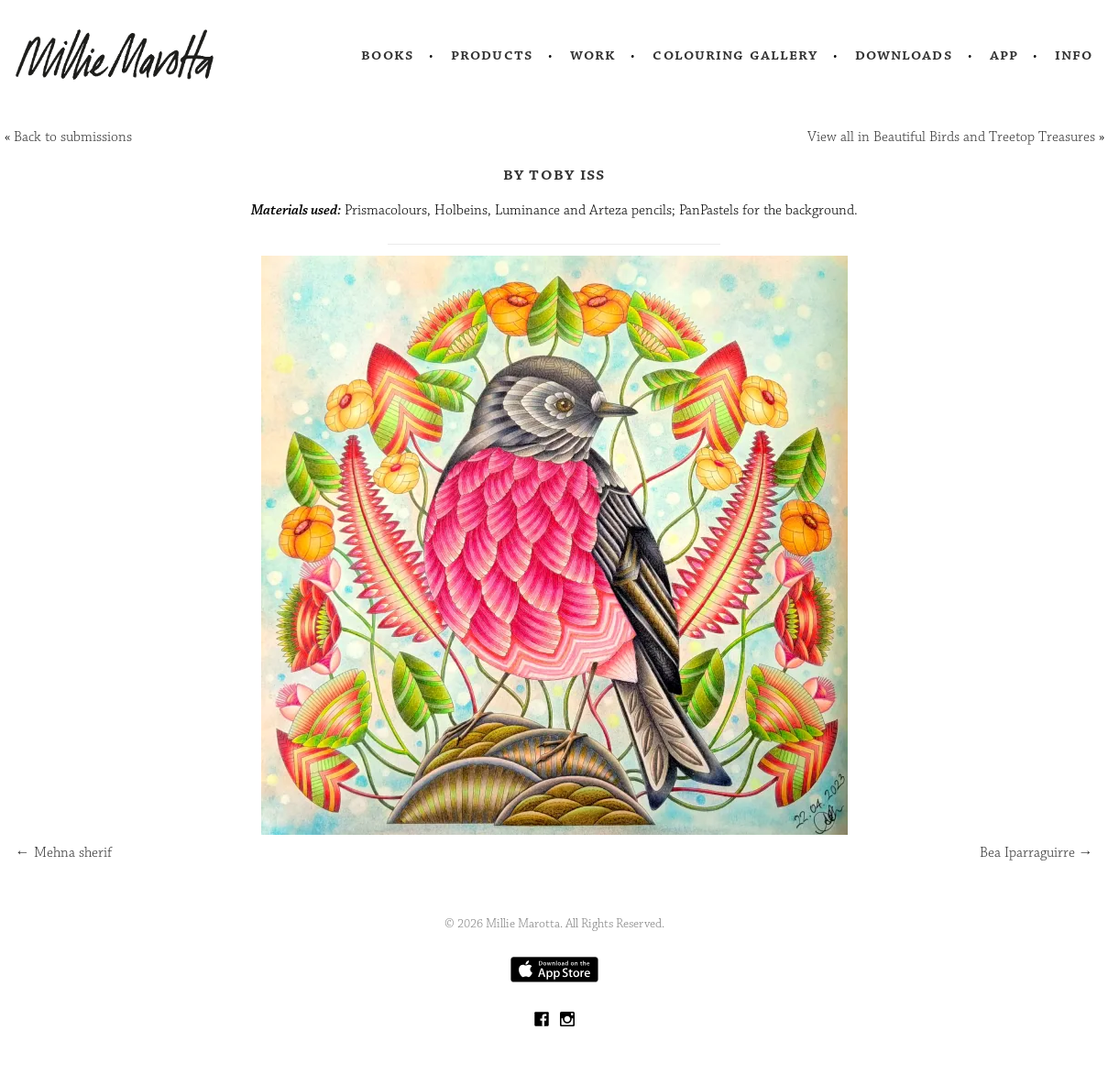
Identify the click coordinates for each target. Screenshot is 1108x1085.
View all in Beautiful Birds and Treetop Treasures (951, 137)
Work (593, 55)
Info (1074, 55)
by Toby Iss (554, 174)
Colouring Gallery (735, 55)
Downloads (904, 55)
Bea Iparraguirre (1036, 852)
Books (387, 55)
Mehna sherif (64, 852)
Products (492, 55)
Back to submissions (73, 137)
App (1004, 55)
